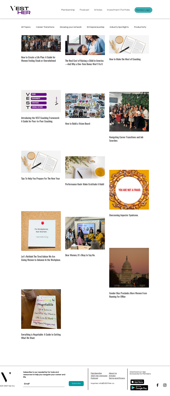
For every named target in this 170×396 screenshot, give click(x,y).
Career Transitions (45, 27)
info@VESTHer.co (106, 383)
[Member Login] (143, 10)
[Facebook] (157, 385)
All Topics (26, 27)
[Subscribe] (76, 383)
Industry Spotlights (119, 27)
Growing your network (71, 27)
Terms (112, 378)
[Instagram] (165, 385)
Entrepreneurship (95, 27)
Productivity (140, 27)
